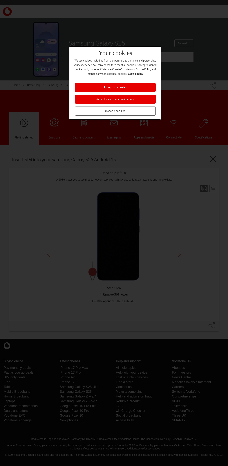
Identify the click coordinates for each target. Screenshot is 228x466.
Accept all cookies (115, 87)
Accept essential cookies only (115, 99)
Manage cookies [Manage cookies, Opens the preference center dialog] (115, 111)
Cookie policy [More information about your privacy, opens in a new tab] (135, 73)
